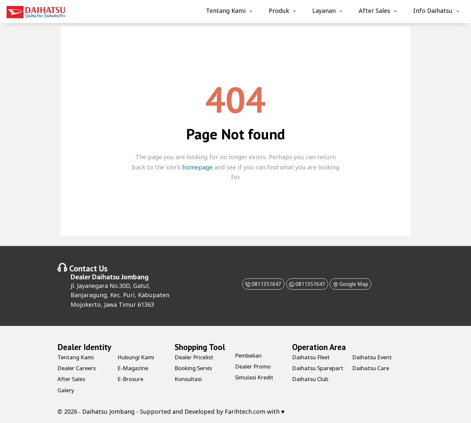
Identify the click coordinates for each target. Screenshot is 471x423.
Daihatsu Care (372, 379)
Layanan (324, 11)
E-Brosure (132, 379)
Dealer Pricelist (196, 357)
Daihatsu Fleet (312, 357)
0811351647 (254, 284)
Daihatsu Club (372, 357)
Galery (66, 390)
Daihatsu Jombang (120, 276)
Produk (279, 11)
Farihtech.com (245, 411)
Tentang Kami (226, 11)
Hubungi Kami (138, 357)
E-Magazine (134, 368)
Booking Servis (196, 368)
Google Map (358, 284)
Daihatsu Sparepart (306, 371)
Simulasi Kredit (256, 377)
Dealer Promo (254, 366)
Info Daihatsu (433, 11)
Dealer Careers (78, 368)
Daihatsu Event (373, 368)
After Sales (374, 11)
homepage (197, 167)
